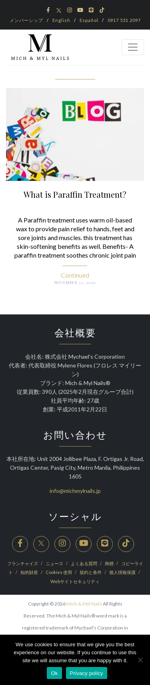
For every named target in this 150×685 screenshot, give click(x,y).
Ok (54, 673)
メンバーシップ (26, 20)
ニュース (55, 563)
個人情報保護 (122, 572)
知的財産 (29, 572)
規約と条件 (91, 572)
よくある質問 (84, 563)
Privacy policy (86, 673)
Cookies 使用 (59, 572)
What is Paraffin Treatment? (75, 194)
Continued (75, 275)
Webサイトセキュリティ (75, 581)
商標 (109, 563)
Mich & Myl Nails (84, 604)
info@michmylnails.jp (75, 490)
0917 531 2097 (124, 20)
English (61, 20)
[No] (140, 660)
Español (89, 20)
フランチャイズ (23, 563)
